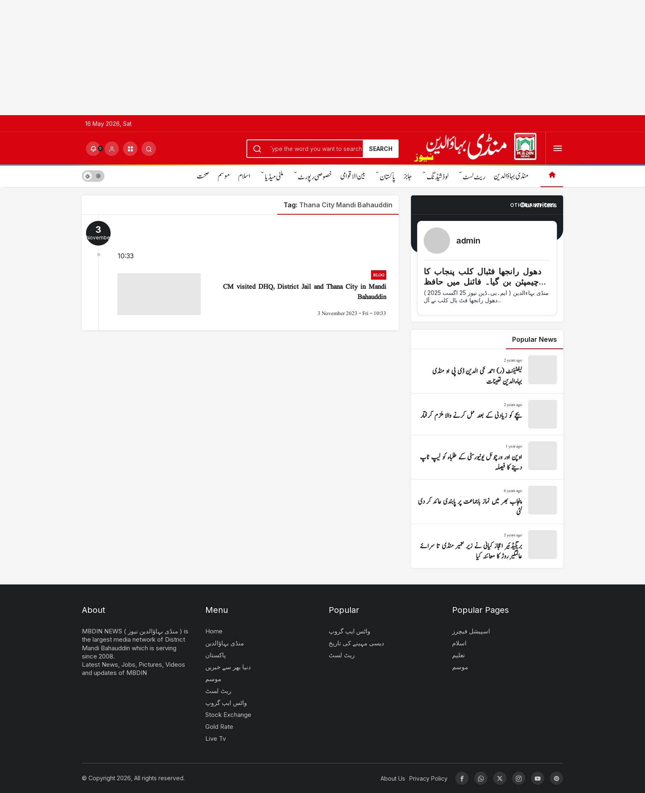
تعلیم (458, 655)
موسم (224, 176)
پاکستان (387, 177)
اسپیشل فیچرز (471, 631)
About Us (393, 778)
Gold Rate (219, 726)
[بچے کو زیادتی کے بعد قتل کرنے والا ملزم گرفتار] (487, 414)
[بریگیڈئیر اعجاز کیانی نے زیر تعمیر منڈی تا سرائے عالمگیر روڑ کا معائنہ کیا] (487, 546)
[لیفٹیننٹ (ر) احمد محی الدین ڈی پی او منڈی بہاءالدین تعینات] (487, 371)
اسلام (244, 176)
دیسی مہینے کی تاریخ (356, 643)
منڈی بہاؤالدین (511, 176)
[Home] (552, 176)
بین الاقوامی (352, 176)
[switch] (93, 176)
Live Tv (215, 738)
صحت (203, 176)
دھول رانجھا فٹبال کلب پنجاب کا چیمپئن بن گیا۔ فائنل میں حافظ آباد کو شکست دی (482, 282)
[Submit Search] (149, 148)
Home (214, 631)
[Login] (111, 148)
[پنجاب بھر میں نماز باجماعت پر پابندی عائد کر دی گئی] (487, 502)
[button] (130, 148)
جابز (408, 176)
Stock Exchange (228, 715)
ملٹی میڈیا (274, 177)
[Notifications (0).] (93, 148)
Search (380, 148)
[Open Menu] (557, 148)
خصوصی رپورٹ (315, 177)
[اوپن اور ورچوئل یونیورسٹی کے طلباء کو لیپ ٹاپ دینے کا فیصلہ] (487, 457)
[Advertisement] (247, 57)
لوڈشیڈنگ (437, 177)
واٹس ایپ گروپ (226, 703)
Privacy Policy (428, 778)
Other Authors (532, 205)
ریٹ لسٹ (474, 177)
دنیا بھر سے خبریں (228, 667)
